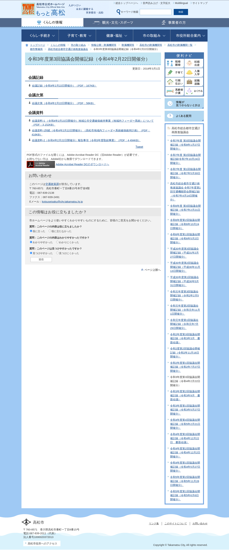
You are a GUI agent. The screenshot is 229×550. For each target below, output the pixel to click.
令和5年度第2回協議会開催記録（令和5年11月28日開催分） (185, 481)
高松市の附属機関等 (151, 45)
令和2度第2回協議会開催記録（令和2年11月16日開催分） (185, 352)
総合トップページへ (127, 3)
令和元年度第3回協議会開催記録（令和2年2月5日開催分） (184, 295)
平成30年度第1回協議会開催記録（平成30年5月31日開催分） (184, 281)
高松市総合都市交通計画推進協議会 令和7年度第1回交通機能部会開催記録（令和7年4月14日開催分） (185, 191)
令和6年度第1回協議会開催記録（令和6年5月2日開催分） (185, 238)
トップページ (37, 45)
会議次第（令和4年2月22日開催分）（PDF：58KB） (63, 103)
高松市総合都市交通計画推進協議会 (68, 49)
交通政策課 (52, 183)
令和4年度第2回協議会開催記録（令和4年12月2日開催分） (185, 452)
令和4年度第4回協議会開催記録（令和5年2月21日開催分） (185, 423)
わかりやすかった (43, 242)
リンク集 (154, 523)
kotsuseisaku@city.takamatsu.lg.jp (62, 201)
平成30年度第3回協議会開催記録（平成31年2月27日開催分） (184, 252)
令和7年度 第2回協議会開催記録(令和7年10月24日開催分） (185, 159)
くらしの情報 (57, 45)
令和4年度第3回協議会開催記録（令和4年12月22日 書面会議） (185, 438)
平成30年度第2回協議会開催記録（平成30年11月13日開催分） (185, 266)
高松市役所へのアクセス (42, 543)
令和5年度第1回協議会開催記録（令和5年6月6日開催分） (185, 495)
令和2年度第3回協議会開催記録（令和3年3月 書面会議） (185, 338)
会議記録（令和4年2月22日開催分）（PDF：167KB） (64, 85)
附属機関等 (128, 45)
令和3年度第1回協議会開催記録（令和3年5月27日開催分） (185, 409)
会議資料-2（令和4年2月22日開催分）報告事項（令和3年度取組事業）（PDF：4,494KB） (86, 140)
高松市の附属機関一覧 (180, 45)
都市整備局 (36, 49)
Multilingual (181, 3)
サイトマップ (200, 3)
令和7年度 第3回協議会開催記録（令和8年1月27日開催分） (185, 144)
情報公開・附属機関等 (103, 45)
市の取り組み (78, 45)
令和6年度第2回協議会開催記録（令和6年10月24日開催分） (185, 224)
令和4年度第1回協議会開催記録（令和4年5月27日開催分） (185, 466)
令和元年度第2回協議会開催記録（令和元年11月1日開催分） (185, 309)
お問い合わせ (200, 523)
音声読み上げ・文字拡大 (156, 3)
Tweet (139, 146)
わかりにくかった (69, 242)
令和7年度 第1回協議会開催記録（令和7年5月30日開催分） (185, 173)
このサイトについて (175, 523)
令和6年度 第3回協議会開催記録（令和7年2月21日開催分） (185, 209)
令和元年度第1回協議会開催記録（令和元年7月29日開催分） (184, 324)
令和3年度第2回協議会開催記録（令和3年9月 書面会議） (185, 395)
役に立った (39, 231)
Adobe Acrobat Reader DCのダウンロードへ (68, 164)
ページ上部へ (153, 269)
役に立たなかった (62, 231)
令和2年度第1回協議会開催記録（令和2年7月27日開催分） (185, 366)
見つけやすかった (43, 253)
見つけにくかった (69, 253)
